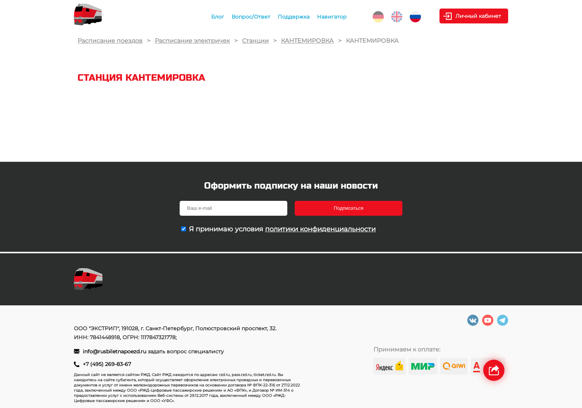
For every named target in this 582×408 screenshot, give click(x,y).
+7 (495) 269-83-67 (107, 364)
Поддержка (294, 16)
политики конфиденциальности (320, 229)
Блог (217, 16)
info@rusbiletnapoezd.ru (115, 351)
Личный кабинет (478, 16)
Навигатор (332, 16)
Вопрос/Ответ (251, 16)
